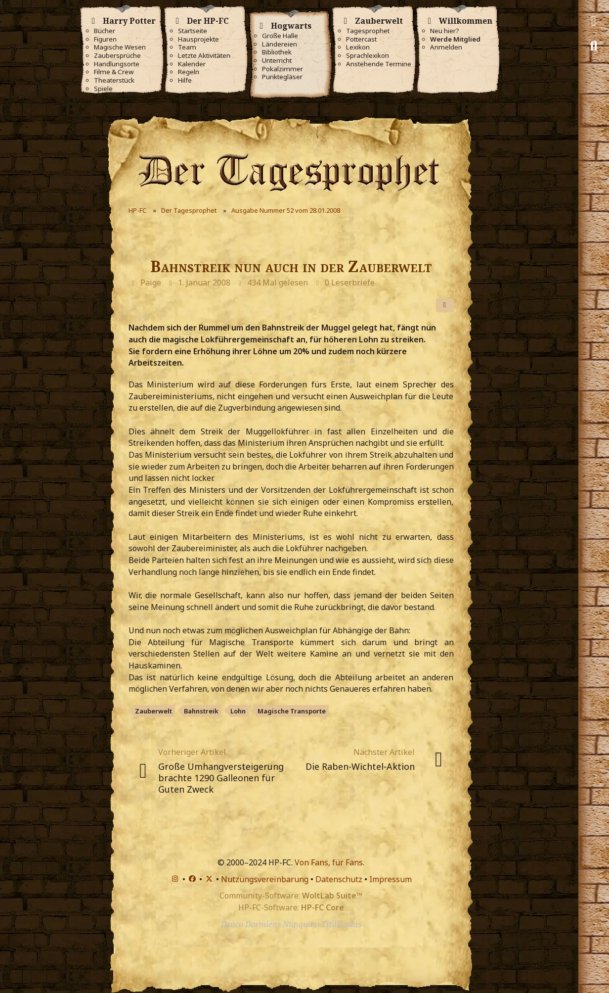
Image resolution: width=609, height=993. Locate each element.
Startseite (192, 31)
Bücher (104, 31)
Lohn (238, 711)
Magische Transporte (292, 711)
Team (187, 47)
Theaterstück (114, 80)
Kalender (192, 64)
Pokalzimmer (282, 69)
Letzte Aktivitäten (204, 55)
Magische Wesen (120, 47)
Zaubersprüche (117, 55)
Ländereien (279, 44)
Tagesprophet (368, 31)
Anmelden (446, 47)
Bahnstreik (201, 711)
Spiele (103, 89)
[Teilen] (445, 305)
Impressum (390, 879)
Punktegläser (282, 77)
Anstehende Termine (378, 64)
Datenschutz (338, 879)
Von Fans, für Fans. (329, 862)
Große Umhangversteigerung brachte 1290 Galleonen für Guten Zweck (221, 777)
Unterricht (277, 60)
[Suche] (594, 46)
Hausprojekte (198, 39)
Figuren (105, 39)
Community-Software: (290, 895)
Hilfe (185, 80)
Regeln (188, 72)
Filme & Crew (113, 72)
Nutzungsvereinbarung (264, 879)
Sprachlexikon (367, 55)
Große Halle (280, 36)
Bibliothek (277, 52)
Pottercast (361, 39)
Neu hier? (444, 31)
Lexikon (358, 47)
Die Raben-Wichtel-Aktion (360, 766)
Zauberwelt (153, 711)
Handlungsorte (116, 64)
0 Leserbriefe (350, 282)
